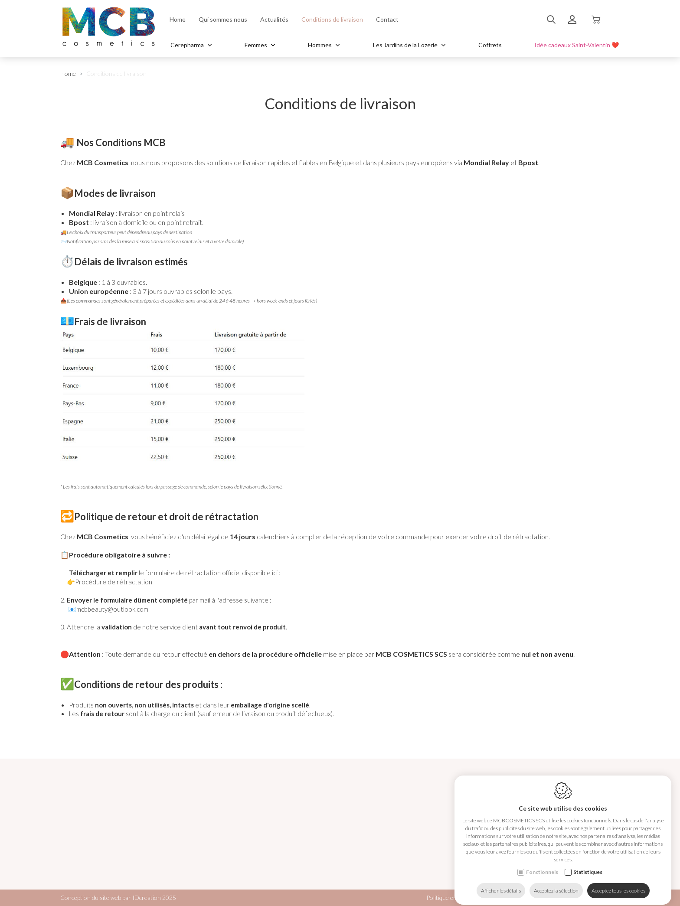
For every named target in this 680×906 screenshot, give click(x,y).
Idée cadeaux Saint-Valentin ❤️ (576, 45)
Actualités (274, 19)
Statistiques (587, 864)
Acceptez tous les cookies (618, 883)
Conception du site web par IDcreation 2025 (118, 897)
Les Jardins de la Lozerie (409, 45)
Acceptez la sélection (556, 883)
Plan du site (605, 897)
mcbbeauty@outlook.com (112, 609)
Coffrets (490, 45)
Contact (387, 19)
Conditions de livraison (332, 19)
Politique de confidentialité (548, 897)
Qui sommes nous (223, 19)
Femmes (260, 45)
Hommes (324, 45)
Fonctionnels (542, 864)
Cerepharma (191, 45)
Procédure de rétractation (113, 582)
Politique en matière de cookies (466, 897)
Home (178, 19)
